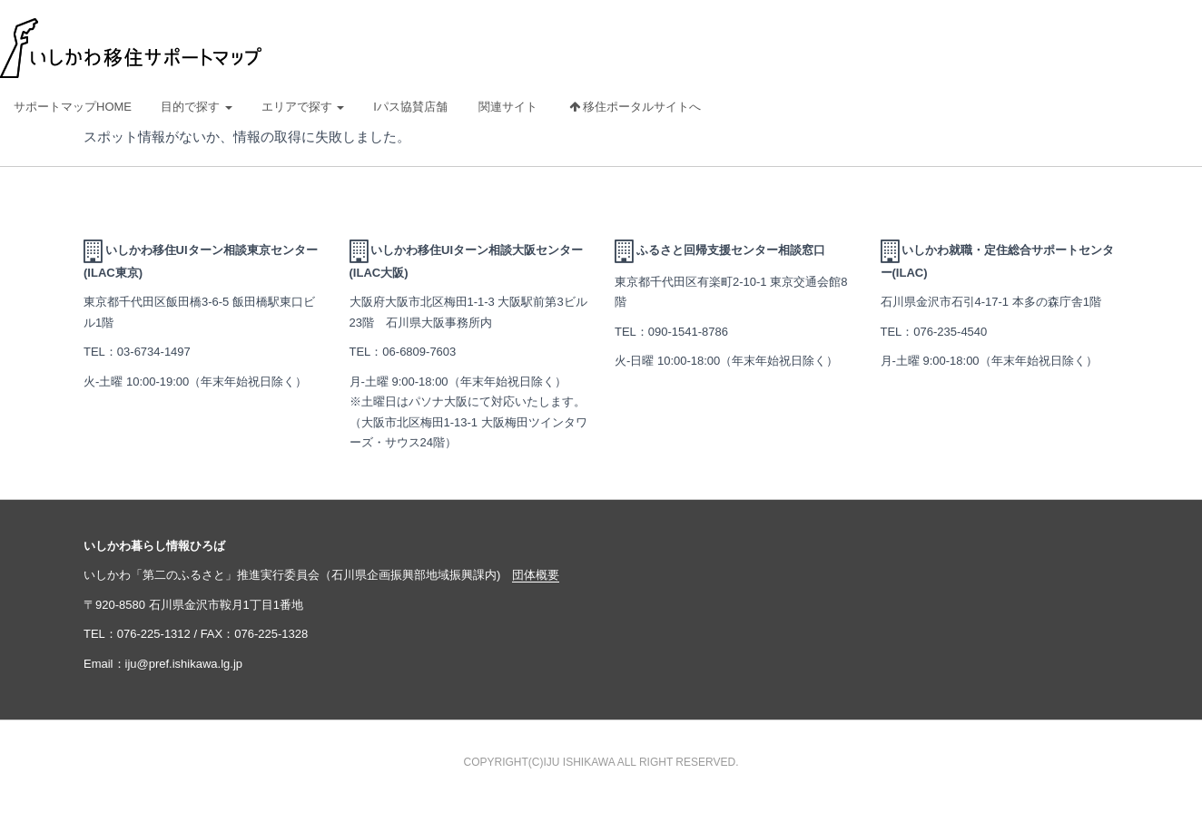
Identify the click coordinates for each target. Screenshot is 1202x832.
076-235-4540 (950, 331)
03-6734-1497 (154, 351)
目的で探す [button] (196, 106)
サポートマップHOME (73, 106)
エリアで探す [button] (303, 106)
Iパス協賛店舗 (410, 106)
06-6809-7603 (419, 351)
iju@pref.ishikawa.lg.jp (184, 663)
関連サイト (507, 106)
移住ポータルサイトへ (635, 106)
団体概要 (535, 575)
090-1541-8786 (688, 331)
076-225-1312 (154, 634)
